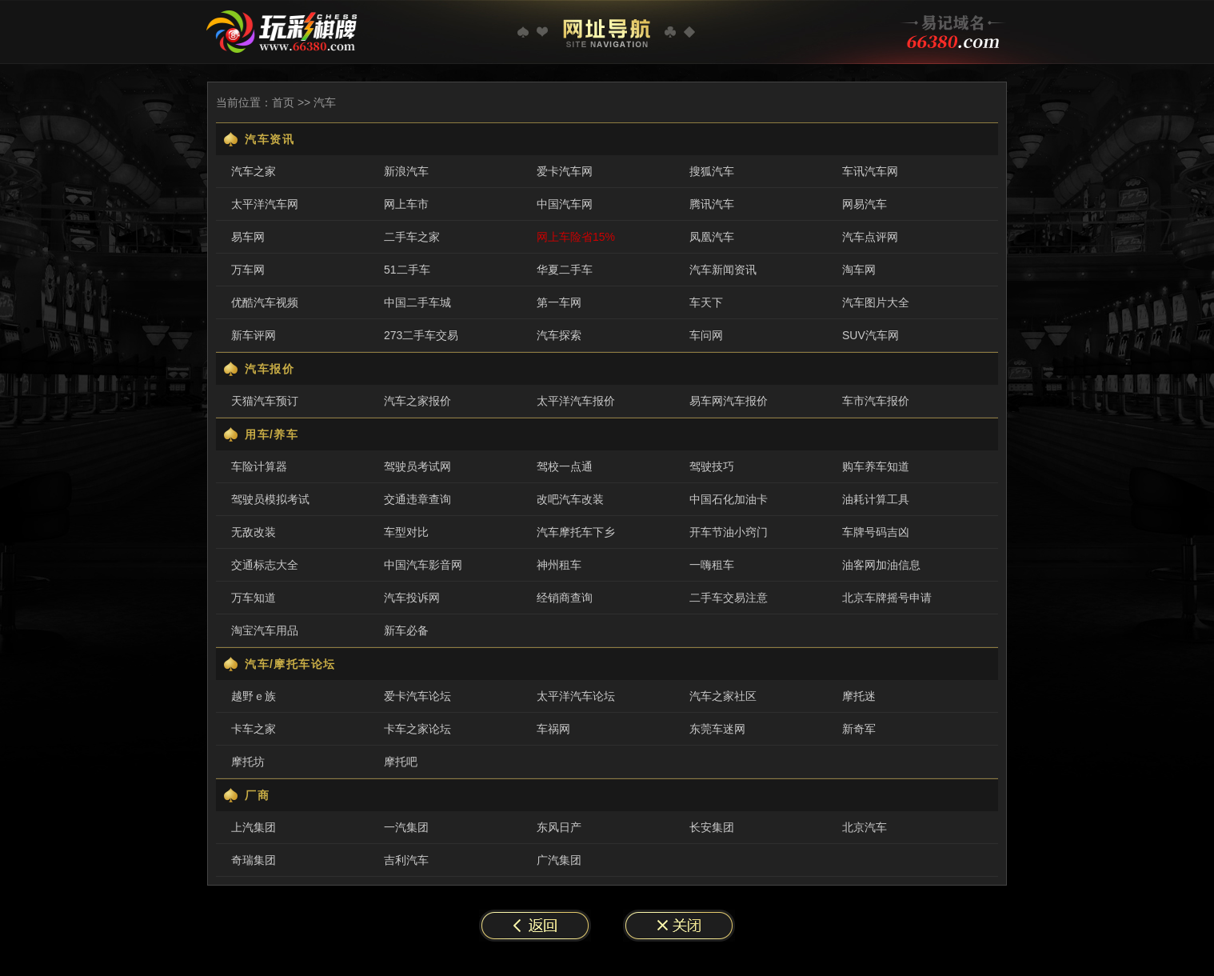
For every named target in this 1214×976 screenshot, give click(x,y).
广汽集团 (559, 860)
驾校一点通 (565, 466)
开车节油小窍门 (728, 532)
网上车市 (406, 204)
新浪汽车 (406, 171)
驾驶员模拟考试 (270, 499)
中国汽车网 (565, 204)
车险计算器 (259, 466)
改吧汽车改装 (570, 499)
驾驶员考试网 (417, 466)
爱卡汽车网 (565, 171)
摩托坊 (248, 761)
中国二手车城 (417, 302)
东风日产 (559, 827)
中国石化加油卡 (728, 499)
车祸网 (553, 728)
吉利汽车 (406, 860)
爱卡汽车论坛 (417, 696)
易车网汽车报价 (728, 400)
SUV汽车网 (870, 335)
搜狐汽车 (711, 171)
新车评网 (253, 335)
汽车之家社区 (723, 696)
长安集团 (711, 827)
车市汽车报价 (875, 400)
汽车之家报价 (417, 400)
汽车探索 (559, 335)
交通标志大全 (264, 564)
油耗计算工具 (875, 499)
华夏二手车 (565, 269)
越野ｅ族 (253, 696)
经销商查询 (565, 597)
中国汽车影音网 (423, 564)
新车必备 (406, 630)
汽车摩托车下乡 (576, 532)
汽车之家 (253, 171)
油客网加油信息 (881, 564)
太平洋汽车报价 (576, 400)
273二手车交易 (421, 335)
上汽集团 (253, 827)
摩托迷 (859, 696)
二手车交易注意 (728, 597)
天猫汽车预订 (264, 400)
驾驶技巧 (711, 466)
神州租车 (559, 564)
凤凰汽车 (711, 236)
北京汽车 (864, 827)
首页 (283, 102)
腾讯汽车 (711, 204)
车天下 (706, 302)
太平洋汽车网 (264, 204)
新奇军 (859, 728)
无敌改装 (253, 532)
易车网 (248, 236)
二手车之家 (412, 236)
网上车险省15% (576, 236)
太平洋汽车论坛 (576, 696)
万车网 (248, 269)
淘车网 (859, 269)
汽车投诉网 (412, 597)
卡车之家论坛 (417, 728)
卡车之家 (253, 728)
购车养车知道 (875, 466)
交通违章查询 (417, 499)
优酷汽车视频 (264, 302)
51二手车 (407, 269)
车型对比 (406, 532)
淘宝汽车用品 (264, 630)
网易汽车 (864, 204)
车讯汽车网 (870, 171)
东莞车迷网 (717, 728)
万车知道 (253, 597)
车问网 (706, 335)
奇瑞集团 (253, 860)
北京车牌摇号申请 (887, 597)
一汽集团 (406, 827)
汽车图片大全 (875, 302)
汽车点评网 (870, 236)
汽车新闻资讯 (723, 269)
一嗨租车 (711, 564)
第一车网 (559, 302)
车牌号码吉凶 (875, 532)
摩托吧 (400, 761)
